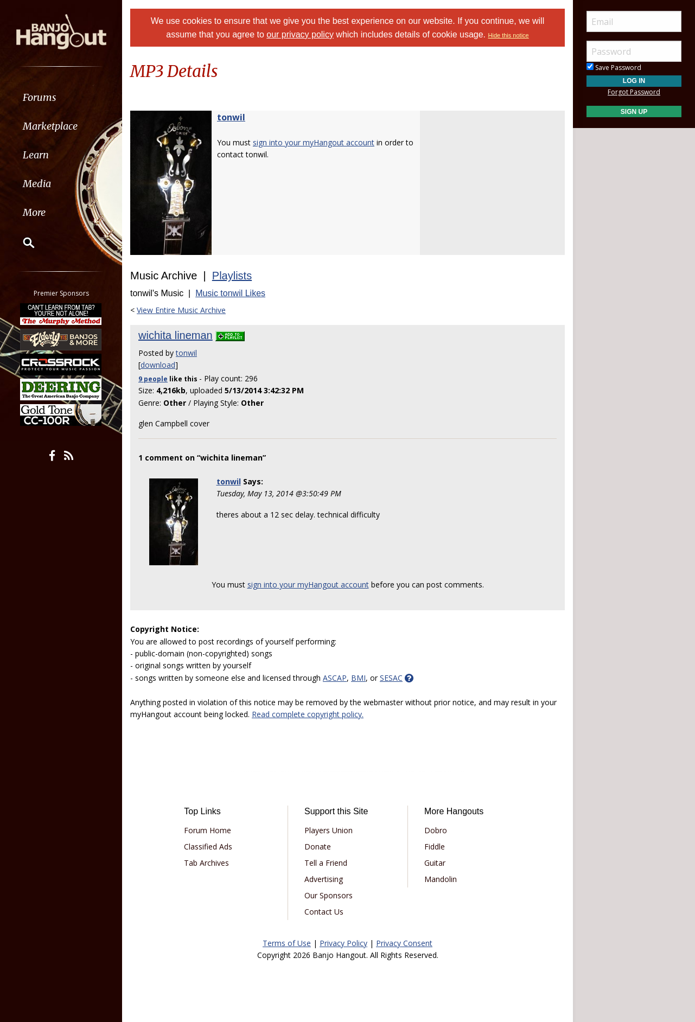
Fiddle (434, 846)
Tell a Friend (325, 863)
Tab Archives (206, 863)
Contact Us (323, 911)
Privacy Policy (343, 943)
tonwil (231, 117)
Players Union (328, 830)
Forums (39, 97)
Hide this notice (508, 35)
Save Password (613, 67)
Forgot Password (634, 92)
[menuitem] (61, 97)
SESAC (391, 678)
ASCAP (335, 678)
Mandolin (440, 879)
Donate (317, 846)
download (158, 365)
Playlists (232, 276)
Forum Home (207, 830)
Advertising (323, 879)
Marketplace (50, 126)
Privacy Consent (404, 943)
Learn (36, 155)
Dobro (435, 830)
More (34, 212)
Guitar (434, 863)
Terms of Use (287, 943)
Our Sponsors (328, 895)
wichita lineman (175, 335)
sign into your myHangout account (313, 142)
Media (37, 183)
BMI (358, 678)
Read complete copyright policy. (308, 714)
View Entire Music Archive (181, 310)
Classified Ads (208, 846)
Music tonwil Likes (230, 293)
